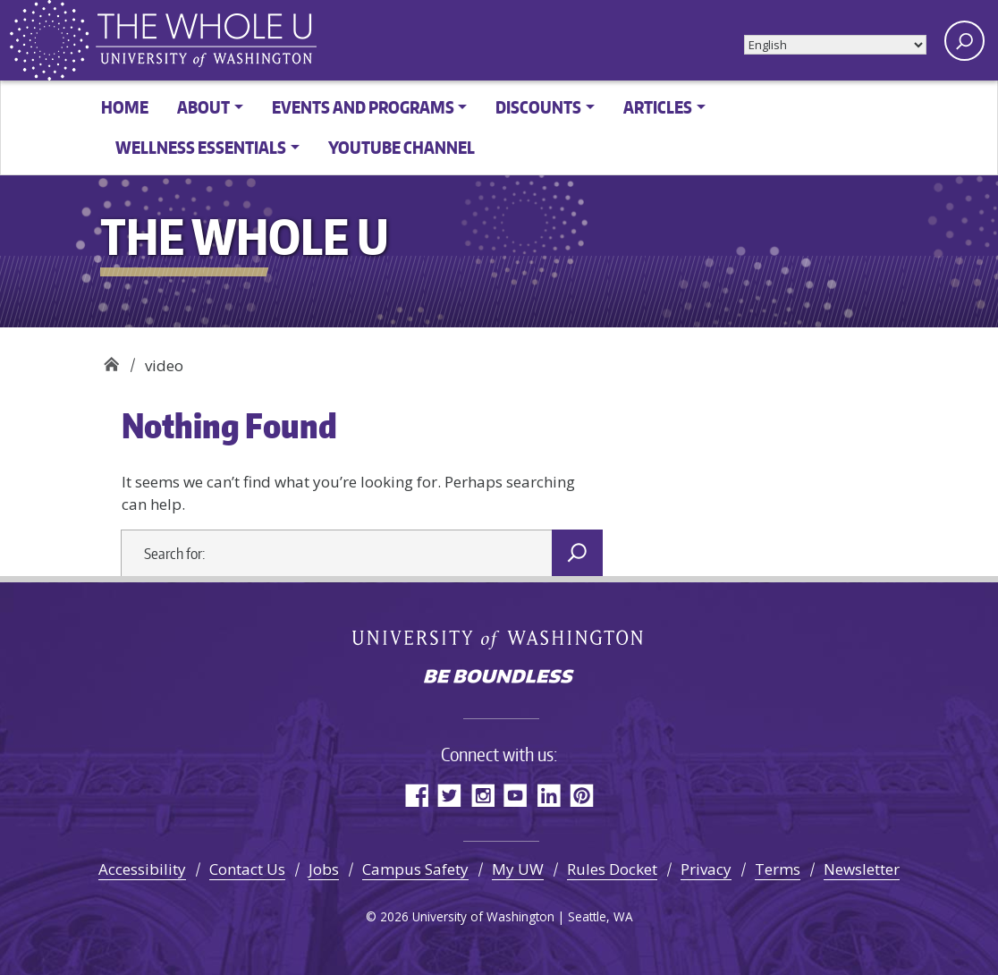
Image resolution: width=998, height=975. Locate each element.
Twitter (449, 795)
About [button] (203, 107)
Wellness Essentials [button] (200, 147)
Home (124, 107)
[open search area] (964, 41)
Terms (777, 869)
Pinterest (582, 795)
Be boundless (499, 678)
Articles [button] (657, 107)
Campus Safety (415, 869)
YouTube (515, 795)
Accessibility (142, 869)
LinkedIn (549, 795)
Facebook (416, 795)
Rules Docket (612, 869)
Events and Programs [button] (363, 107)
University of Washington (499, 638)
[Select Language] (835, 45)
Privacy (706, 869)
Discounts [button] (538, 107)
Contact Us (247, 869)
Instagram (482, 795)
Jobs (324, 869)
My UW (518, 869)
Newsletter (862, 869)
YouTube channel (401, 147)
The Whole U (111, 359)
